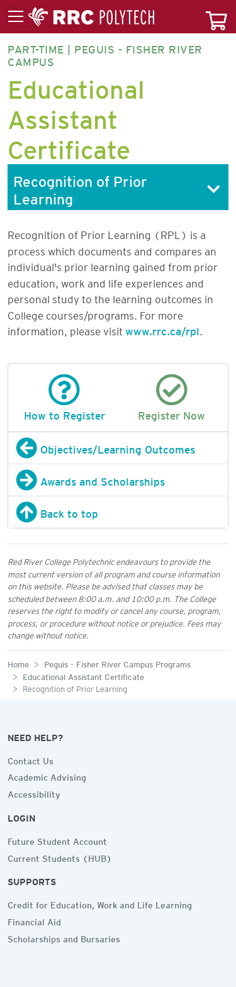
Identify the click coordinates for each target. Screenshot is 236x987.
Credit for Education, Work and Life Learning (100, 903)
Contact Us (30, 759)
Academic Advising (47, 775)
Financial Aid (34, 920)
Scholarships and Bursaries (64, 937)
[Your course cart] (216, 17)
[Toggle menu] (81, 17)
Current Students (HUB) (60, 857)
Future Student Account (57, 840)
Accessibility (34, 792)
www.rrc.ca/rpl (162, 329)
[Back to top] (118, 512)
